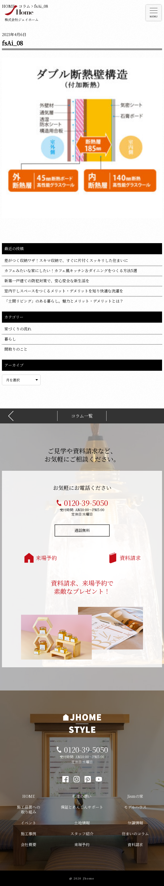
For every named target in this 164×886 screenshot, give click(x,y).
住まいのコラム (135, 833)
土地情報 (82, 823)
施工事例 (28, 833)
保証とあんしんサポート (82, 807)
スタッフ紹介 (81, 833)
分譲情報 (135, 823)
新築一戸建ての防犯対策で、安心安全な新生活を (46, 280)
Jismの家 (135, 796)
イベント (28, 823)
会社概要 (28, 844)
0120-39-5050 (86, 502)
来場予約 (46, 557)
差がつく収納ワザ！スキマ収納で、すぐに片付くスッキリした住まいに (66, 260)
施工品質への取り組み (28, 809)
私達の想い (82, 796)
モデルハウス (135, 807)
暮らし (10, 339)
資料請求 (130, 557)
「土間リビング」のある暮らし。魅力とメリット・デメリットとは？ (63, 301)
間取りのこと (16, 349)
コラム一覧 (82, 416)
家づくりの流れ (17, 329)
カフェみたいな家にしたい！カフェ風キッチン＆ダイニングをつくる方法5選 (70, 270)
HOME (28, 796)
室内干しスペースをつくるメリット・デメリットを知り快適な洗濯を (63, 291)
